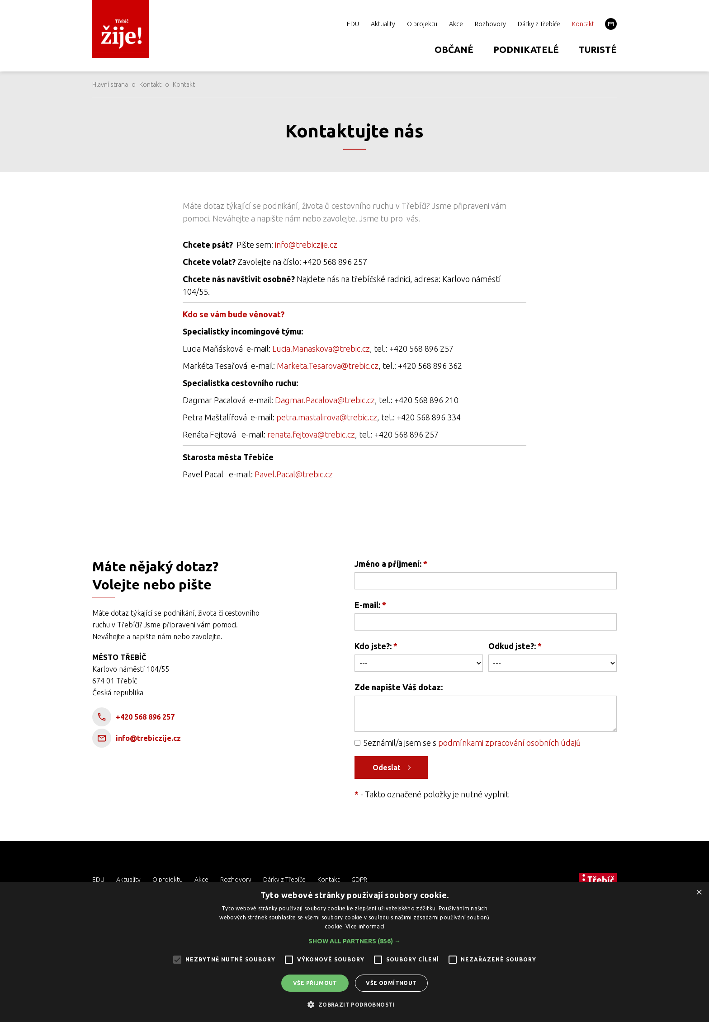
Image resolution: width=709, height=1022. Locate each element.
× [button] (698, 891)
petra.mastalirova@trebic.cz (326, 417)
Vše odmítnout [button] (391, 983)
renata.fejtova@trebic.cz (311, 434)
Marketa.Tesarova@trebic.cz (327, 365)
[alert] (354, 952)
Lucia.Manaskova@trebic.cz (321, 348)
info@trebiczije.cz (306, 244)
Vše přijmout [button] (315, 983)
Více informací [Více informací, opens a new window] (364, 926)
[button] (354, 941)
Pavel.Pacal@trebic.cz (294, 474)
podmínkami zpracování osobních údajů (509, 742)
